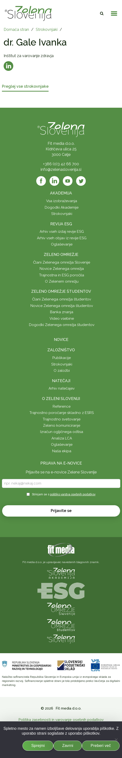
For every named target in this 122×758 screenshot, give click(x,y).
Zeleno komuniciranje (61, 425)
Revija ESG (61, 224)
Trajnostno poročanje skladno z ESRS (61, 413)
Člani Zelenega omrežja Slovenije (61, 262)
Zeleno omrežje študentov (61, 291)
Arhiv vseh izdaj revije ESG (62, 231)
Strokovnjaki (46, 29)
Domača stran (16, 29)
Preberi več (101, 746)
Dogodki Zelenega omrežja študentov (61, 325)
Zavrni (67, 746)
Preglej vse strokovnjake (25, 87)
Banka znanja (61, 312)
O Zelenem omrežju (62, 281)
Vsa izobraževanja (61, 201)
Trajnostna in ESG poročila (61, 275)
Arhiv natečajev (62, 388)
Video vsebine (62, 318)
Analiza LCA (61, 438)
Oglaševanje (61, 244)
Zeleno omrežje (61, 254)
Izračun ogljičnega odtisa (61, 432)
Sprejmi (38, 746)
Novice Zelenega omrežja (62, 268)
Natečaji (61, 381)
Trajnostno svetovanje (61, 419)
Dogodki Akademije (62, 207)
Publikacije (61, 358)
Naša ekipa (61, 451)
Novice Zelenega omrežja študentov (61, 306)
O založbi (62, 370)
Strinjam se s (63, 494)
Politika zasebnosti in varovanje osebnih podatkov (61, 720)
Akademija (61, 193)
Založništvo (61, 350)
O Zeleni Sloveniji (61, 398)
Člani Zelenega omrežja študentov (61, 299)
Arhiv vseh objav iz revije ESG (61, 238)
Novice (61, 339)
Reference (62, 406)
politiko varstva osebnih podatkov (72, 494)
